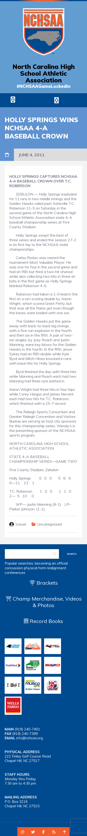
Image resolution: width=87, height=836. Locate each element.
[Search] (32, 554)
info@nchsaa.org (29, 738)
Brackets (43, 583)
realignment (56, 568)
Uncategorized (49, 524)
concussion (14, 568)
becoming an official (51, 563)
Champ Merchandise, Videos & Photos (47, 601)
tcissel (21, 524)
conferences (15, 572)
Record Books (43, 621)
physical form (35, 568)
